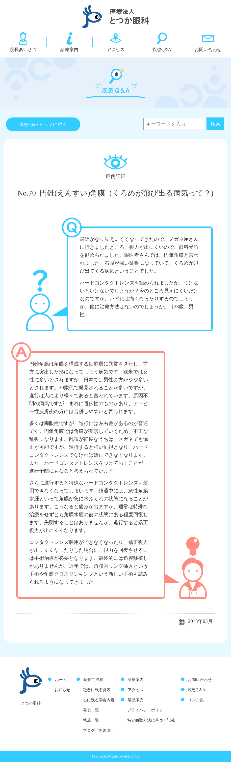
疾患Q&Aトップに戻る (43, 124)
